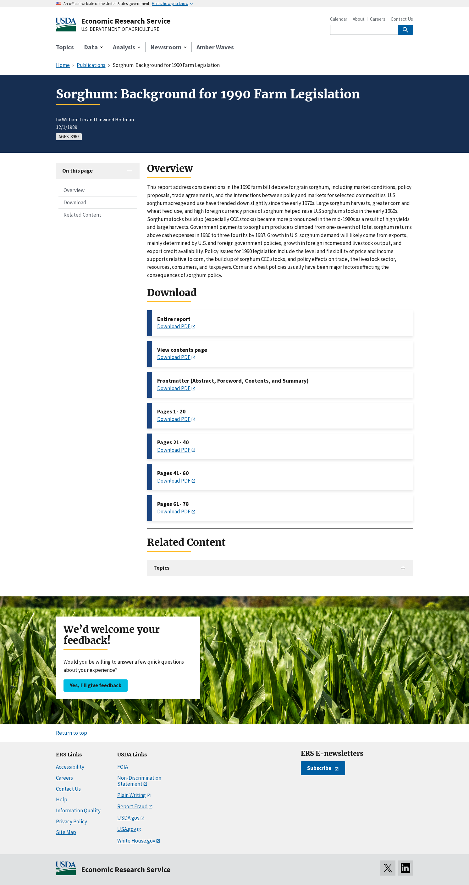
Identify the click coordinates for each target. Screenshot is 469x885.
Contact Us (402, 19)
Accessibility (70, 766)
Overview (74, 190)
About (359, 19)
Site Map (66, 832)
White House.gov (136, 840)
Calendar (338, 19)
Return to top (71, 732)
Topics (65, 47)
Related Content (82, 214)
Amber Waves (215, 47)
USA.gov (126, 829)
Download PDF (173, 326)
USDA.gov (128, 817)
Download (74, 202)
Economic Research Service (125, 20)
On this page (77, 170)
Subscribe (319, 768)
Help (61, 799)
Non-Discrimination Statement (139, 780)
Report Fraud (132, 806)
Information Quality (78, 810)
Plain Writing (131, 795)
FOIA (122, 766)
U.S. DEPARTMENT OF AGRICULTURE (120, 29)
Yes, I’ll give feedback (95, 685)
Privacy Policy (71, 821)
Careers (377, 19)
